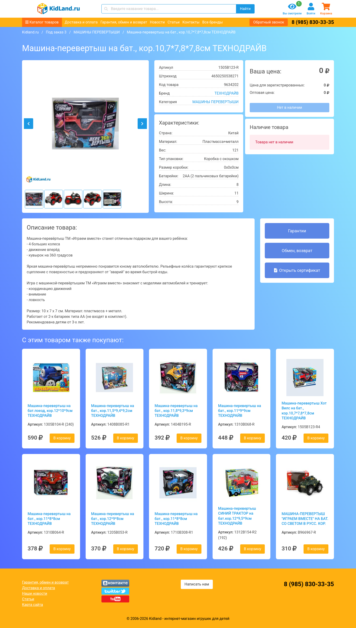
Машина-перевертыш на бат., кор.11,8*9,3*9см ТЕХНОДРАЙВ (176, 411)
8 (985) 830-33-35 (312, 22)
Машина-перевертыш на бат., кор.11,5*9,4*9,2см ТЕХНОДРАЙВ (112, 411)
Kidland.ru (30, 32)
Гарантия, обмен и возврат (123, 22)
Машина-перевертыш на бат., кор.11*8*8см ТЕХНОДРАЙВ (49, 519)
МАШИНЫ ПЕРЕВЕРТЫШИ (97, 32)
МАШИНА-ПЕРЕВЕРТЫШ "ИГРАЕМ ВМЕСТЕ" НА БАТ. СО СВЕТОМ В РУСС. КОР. (305, 519)
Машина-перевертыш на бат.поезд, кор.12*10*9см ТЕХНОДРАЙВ (50, 411)
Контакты (190, 22)
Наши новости (34, 593)
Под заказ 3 (56, 32)
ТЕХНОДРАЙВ (226, 93)
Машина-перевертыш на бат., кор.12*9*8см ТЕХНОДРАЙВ (112, 519)
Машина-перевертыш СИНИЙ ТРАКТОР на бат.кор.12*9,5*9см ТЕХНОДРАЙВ (237, 516)
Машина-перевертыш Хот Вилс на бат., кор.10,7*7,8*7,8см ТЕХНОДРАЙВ (304, 410)
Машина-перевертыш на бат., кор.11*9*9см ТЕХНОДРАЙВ (239, 411)
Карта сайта (32, 604)
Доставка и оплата (81, 22)
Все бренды (212, 22)
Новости (157, 22)
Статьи (174, 22)
